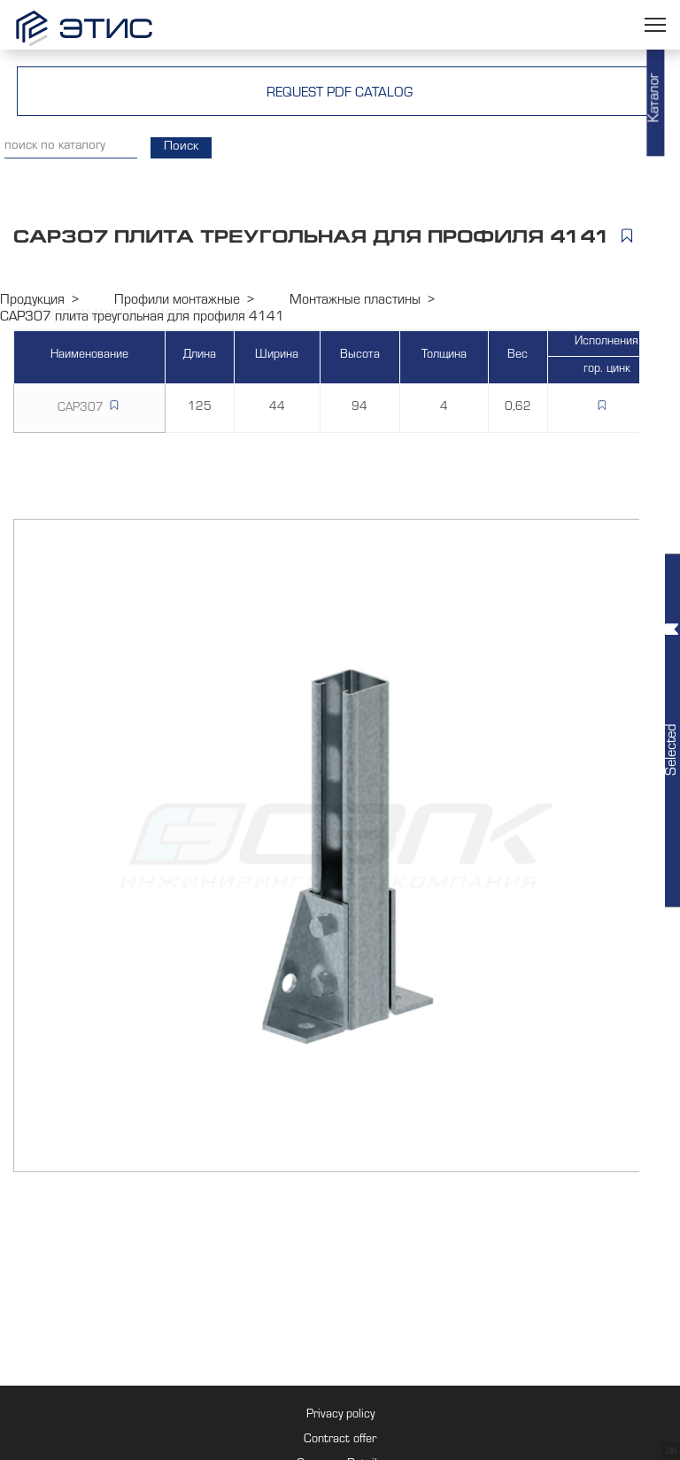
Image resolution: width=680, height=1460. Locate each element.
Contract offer (340, 1440)
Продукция (32, 301)
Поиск (181, 147)
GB (671, 1452)
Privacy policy (340, 1416)
